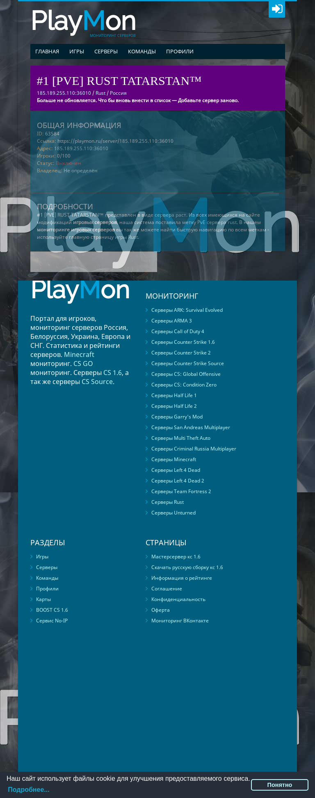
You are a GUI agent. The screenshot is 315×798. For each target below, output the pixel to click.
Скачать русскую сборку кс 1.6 (187, 567)
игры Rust (126, 236)
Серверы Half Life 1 (174, 395)
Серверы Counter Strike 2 (181, 352)
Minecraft (79, 354)
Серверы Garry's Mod (177, 416)
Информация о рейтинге (181, 577)
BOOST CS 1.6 (52, 609)
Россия (118, 92)
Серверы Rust (167, 501)
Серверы (106, 51)
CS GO (83, 363)
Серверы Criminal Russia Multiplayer (193, 448)
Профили (180, 51)
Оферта (160, 609)
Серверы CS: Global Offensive (186, 373)
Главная (47, 51)
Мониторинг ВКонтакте (180, 620)
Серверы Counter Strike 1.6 (183, 341)
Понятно (279, 785)
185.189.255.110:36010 (81, 148)
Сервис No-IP (52, 620)
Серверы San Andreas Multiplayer (190, 427)
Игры (76, 51)
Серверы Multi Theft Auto (180, 437)
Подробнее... (28, 789)
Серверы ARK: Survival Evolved (187, 309)
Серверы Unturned (173, 512)
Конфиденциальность (178, 599)
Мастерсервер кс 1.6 (176, 556)
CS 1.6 (112, 372)
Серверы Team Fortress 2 (181, 491)
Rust (100, 92)
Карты (43, 599)
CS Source (97, 381)
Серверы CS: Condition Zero (184, 384)
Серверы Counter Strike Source (187, 363)
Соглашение (166, 588)
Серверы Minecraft (173, 459)
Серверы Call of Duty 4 (177, 331)
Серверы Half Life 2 (174, 405)
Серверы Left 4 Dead (175, 469)
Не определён (81, 170)
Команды (142, 51)
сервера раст (170, 214)
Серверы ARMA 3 (171, 320)
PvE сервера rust (217, 222)
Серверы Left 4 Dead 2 (177, 480)
